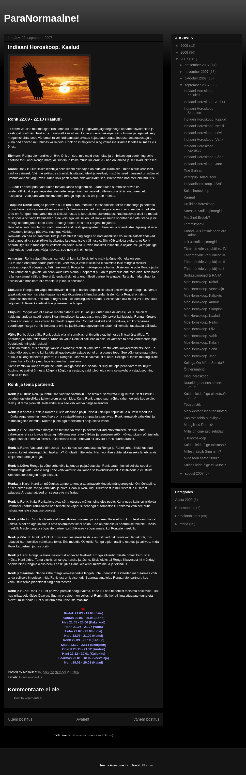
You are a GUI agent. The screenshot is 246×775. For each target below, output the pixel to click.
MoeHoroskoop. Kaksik (201, 342)
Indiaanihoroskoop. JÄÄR (203, 184)
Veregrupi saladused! (200, 177)
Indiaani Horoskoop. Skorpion (199, 111)
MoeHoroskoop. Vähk (200, 336)
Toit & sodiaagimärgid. (201, 242)
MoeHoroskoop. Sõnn (200, 349)
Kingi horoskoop (196, 376)
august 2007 (194, 473)
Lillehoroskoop (195, 438)
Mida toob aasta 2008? (201, 458)
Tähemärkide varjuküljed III (204, 255)
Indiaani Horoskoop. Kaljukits (199, 93)
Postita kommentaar (28, 698)
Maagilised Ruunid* (199, 425)
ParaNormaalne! (41, 18)
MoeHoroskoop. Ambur (201, 302)
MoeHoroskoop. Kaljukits (203, 295)
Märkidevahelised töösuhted (205, 411)
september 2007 (197, 85)
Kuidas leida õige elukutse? (205, 465)
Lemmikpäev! (194, 224)
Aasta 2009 (184, 500)
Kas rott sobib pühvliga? (202, 418)
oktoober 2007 (195, 78)
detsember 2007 (197, 65)
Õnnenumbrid (194, 369)
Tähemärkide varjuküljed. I (204, 269)
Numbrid (181, 524)
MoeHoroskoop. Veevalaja (204, 289)
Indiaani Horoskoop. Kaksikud (199, 148)
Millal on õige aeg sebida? (204, 431)
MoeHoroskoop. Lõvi (199, 329)
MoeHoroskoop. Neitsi (201, 322)
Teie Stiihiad (193, 170)
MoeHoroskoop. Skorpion (203, 309)
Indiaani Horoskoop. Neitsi (204, 126)
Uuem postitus (20, 719)
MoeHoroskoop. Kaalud (202, 316)
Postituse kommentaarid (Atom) (90, 735)
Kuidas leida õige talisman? (205, 445)
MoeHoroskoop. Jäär (200, 356)
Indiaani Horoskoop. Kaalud (205, 119)
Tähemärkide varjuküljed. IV (205, 248)
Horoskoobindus (30, 677)
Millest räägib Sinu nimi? (202, 451)
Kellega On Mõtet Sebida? (204, 363)
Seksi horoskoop (196, 191)
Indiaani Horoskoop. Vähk (203, 139)
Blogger (147, 765)
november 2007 (196, 72)
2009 (185, 45)
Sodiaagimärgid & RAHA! (203, 275)
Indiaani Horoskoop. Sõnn (203, 157)
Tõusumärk (192, 404)
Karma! (189, 197)
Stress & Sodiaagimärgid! (203, 211)
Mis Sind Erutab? (197, 217)
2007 (185, 59)
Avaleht (83, 719)
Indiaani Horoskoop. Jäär (203, 164)
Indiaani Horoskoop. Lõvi (203, 133)
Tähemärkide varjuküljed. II (204, 262)
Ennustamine (185, 508)
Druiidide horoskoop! (199, 204)
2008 (185, 52)
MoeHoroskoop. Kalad (201, 282)
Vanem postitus (146, 719)
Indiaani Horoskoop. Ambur (204, 102)
